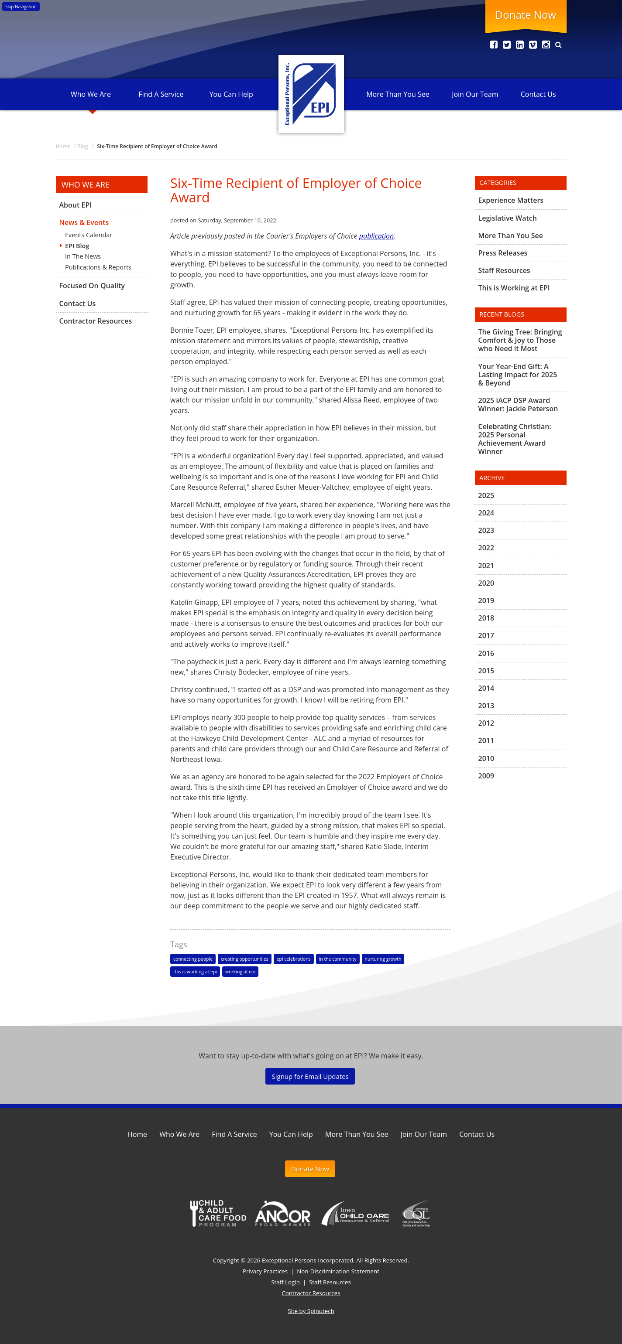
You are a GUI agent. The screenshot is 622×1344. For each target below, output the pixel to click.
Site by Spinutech (311, 1311)
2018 (486, 618)
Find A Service (160, 94)
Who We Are (91, 94)
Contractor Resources (95, 321)
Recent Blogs (501, 314)
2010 (486, 758)
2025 (486, 495)
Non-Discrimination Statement (338, 1271)
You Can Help (231, 94)
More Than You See (397, 94)
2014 (486, 688)
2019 (486, 600)
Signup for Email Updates (309, 1076)
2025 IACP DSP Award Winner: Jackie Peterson (518, 404)
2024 (486, 513)
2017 (486, 635)
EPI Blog (77, 246)
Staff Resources (504, 270)
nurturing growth (383, 959)
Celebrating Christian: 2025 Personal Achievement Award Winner (514, 439)
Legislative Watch (507, 218)
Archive (492, 478)
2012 (486, 723)
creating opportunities (244, 959)
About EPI (75, 205)
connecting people (193, 959)
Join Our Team (475, 94)
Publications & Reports (98, 267)
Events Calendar (88, 235)
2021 (486, 565)
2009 (486, 776)
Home (137, 1134)
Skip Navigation (21, 6)
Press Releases (503, 253)
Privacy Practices (265, 1271)
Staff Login (285, 1282)
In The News (83, 256)
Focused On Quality (92, 285)
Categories (497, 182)
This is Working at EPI (514, 288)
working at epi (240, 972)
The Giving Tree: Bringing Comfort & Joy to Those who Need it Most (520, 340)
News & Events (84, 222)
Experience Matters (511, 200)
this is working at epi (195, 972)
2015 (486, 670)
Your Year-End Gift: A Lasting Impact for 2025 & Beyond (517, 375)
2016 (486, 653)
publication (376, 236)
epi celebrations (294, 959)
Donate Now (525, 14)
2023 (486, 530)
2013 (486, 705)
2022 (486, 548)
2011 (486, 740)
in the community (338, 959)
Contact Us (538, 94)
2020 (486, 583)
